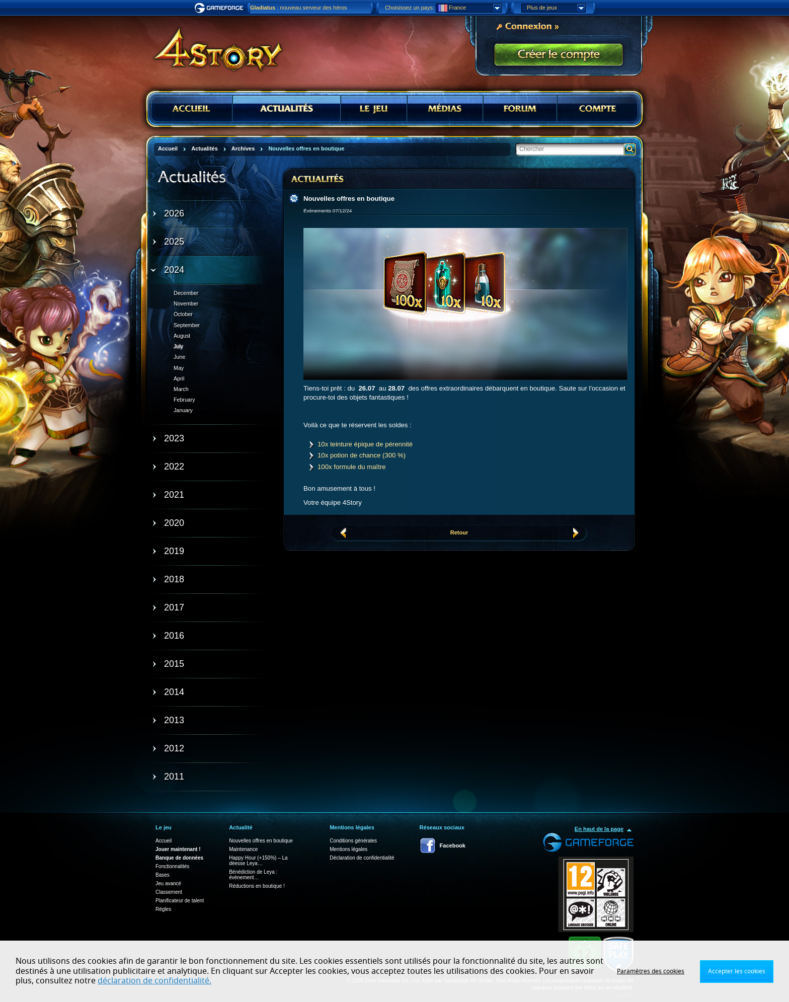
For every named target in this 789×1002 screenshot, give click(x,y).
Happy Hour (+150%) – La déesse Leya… (258, 860)
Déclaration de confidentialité (362, 858)
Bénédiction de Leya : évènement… (253, 874)
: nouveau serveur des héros (298, 8)
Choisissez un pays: (409, 8)
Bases (162, 875)
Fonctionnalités (172, 866)
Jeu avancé (168, 883)
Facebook (452, 845)
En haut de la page (599, 829)
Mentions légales (348, 849)
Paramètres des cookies (650, 971)
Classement (168, 892)
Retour (459, 532)
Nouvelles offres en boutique (261, 840)
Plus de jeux (556, 8)
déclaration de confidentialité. (154, 981)
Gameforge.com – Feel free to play (220, 8)
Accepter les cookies (736, 971)
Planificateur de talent (179, 900)
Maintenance (243, 849)
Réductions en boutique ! (257, 886)
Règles (163, 909)
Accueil (163, 840)
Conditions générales (353, 840)
